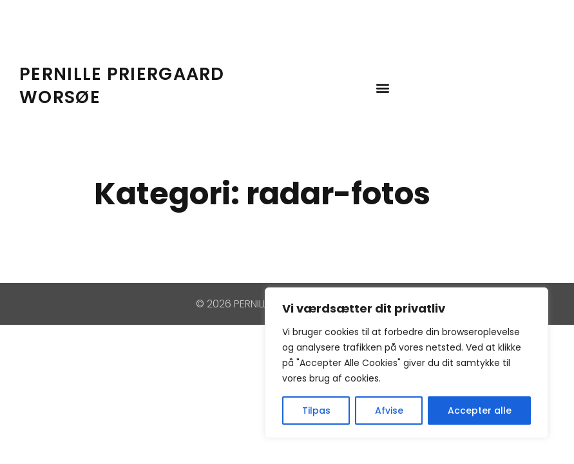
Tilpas (316, 410)
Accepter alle (480, 410)
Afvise (389, 410)
